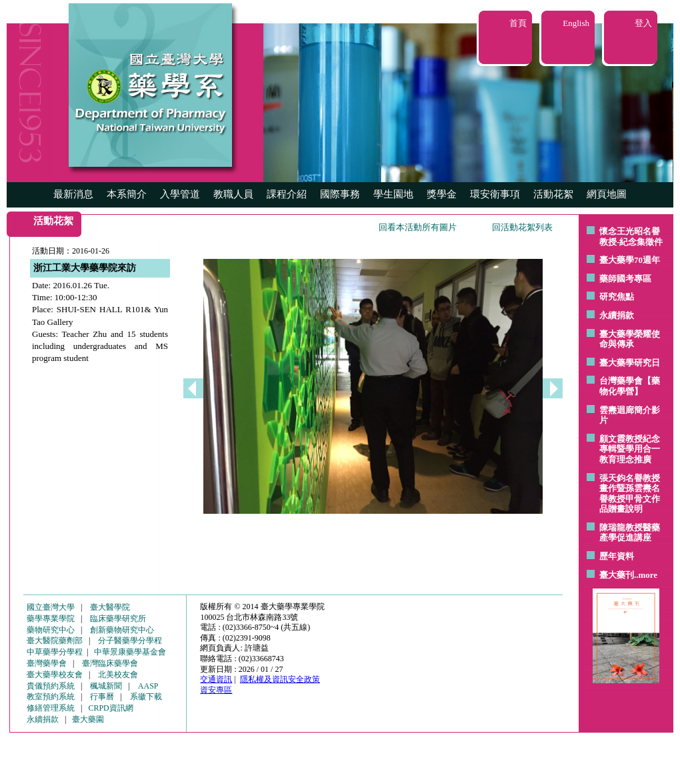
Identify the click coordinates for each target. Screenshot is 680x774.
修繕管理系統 (51, 708)
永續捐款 (616, 315)
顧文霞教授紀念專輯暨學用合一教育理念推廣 (629, 449)
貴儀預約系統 (51, 686)
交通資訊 (216, 679)
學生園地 (393, 194)
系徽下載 (146, 696)
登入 (643, 23)
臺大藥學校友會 (55, 674)
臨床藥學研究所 (118, 618)
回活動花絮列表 (522, 227)
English (576, 23)
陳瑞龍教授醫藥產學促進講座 (629, 532)
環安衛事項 (495, 194)
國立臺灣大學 (51, 607)
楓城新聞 (106, 686)
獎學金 (442, 194)
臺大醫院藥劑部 (55, 640)
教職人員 (233, 194)
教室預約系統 (51, 696)
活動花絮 (553, 194)
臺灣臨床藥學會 (110, 663)
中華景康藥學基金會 (130, 652)
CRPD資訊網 (110, 708)
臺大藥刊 (616, 575)
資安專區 (216, 690)
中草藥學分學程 (55, 652)
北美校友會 (118, 674)
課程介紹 (287, 194)
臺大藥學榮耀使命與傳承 (629, 339)
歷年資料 (616, 556)
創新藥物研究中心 (122, 630)
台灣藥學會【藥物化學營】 (629, 386)
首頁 (518, 23)
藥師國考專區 (625, 279)
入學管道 (180, 194)
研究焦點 (616, 297)
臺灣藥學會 (47, 663)
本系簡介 (127, 194)
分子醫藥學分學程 (130, 640)
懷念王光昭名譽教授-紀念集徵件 (631, 236)
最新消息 (73, 194)
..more (645, 575)
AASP (148, 686)
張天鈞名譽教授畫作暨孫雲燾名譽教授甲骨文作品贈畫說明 (629, 493)
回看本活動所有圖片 (418, 227)
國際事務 (340, 194)
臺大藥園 (88, 719)
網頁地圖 (607, 194)
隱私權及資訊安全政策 (280, 679)
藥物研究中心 (51, 630)
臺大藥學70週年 (629, 260)
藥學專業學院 (51, 618)
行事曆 (102, 696)
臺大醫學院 (110, 607)
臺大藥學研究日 (629, 363)
